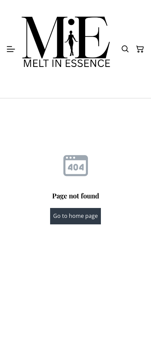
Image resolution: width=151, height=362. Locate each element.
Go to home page (75, 216)
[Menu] (10, 49)
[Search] (125, 49)
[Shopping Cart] (140, 49)
